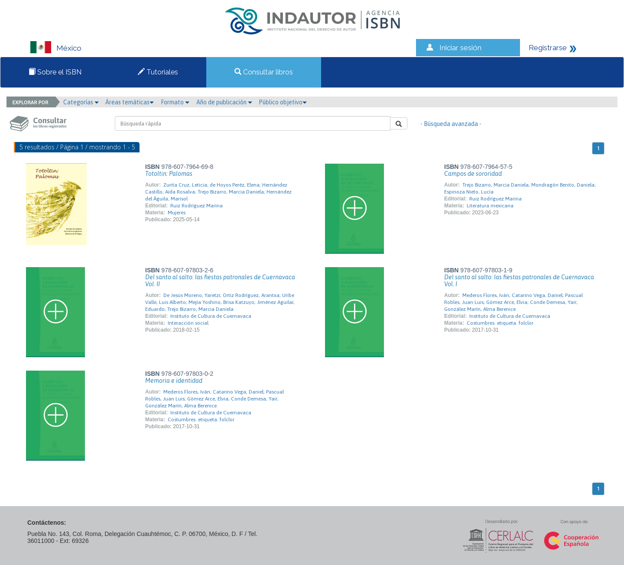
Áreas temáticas (129, 102)
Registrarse (548, 47)
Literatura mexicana (490, 206)
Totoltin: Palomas (168, 173)
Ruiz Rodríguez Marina (196, 206)
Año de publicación (224, 102)
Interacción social (188, 323)
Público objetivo (283, 102)
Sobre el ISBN (55, 72)
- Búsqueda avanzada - (450, 123)
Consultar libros (263, 72)
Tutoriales (158, 72)
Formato (175, 102)
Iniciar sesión (460, 47)
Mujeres (176, 213)
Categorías (81, 102)
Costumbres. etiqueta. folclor (500, 323)
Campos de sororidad (473, 173)
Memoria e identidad (173, 380)
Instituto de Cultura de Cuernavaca (210, 316)
